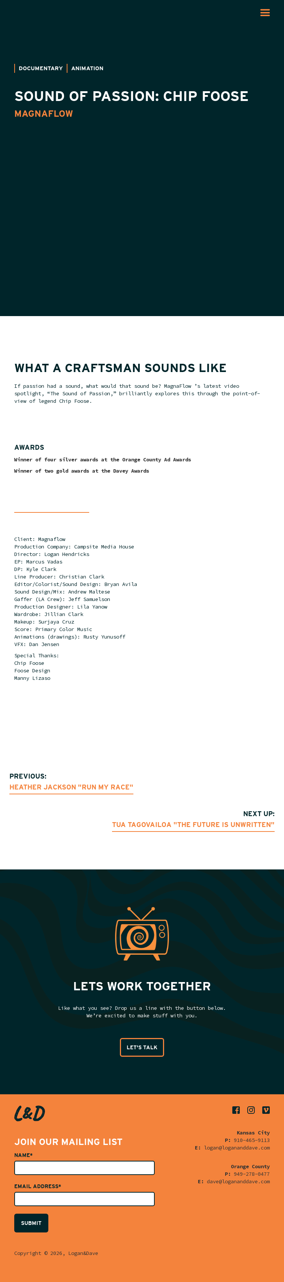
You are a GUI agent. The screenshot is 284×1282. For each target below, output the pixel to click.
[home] (24, 13)
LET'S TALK (142, 1047)
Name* (23, 1155)
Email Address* (37, 1186)
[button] (265, 13)
